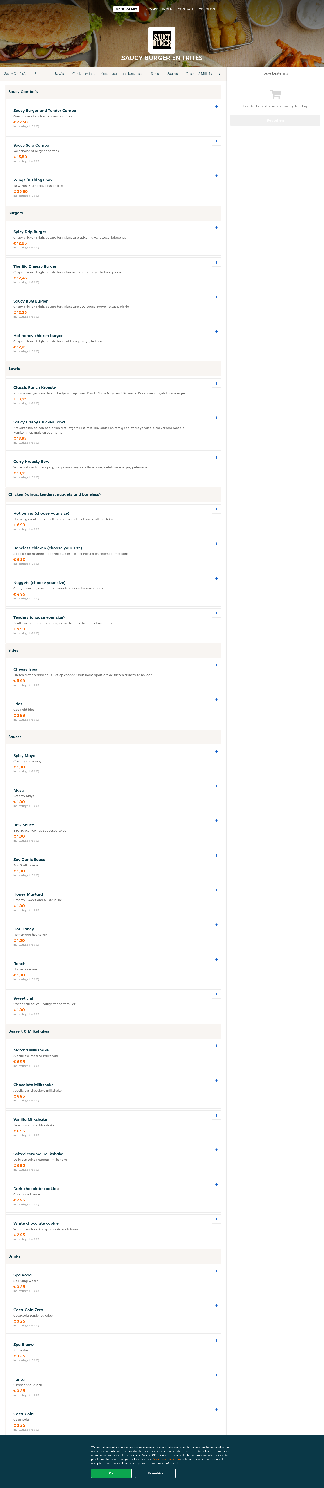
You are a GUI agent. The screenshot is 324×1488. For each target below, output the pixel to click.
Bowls (59, 73)
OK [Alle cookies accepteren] (111, 1473)
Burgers (40, 73)
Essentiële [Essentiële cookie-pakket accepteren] (155, 1473)
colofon (207, 9)
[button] (219, 74)
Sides (155, 73)
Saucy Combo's (15, 73)
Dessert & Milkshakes (202, 73)
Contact (185, 9)
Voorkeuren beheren (166, 1459)
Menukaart (126, 9)
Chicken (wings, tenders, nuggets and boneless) (107, 73)
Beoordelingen (158, 9)
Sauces (172, 73)
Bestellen (275, 120)
